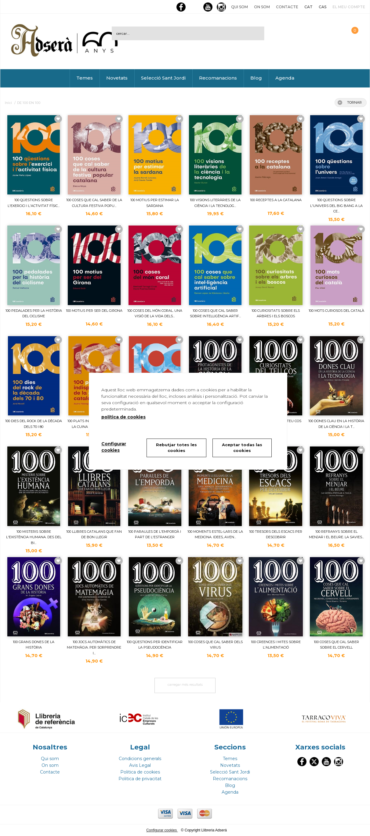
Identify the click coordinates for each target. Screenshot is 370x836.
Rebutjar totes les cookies (176, 447)
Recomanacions (218, 78)
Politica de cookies (140, 772)
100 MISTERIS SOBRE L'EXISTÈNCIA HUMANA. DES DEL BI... (33, 537)
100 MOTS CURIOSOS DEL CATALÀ (336, 310)
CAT (308, 7)
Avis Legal (140, 765)
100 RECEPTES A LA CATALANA (276, 200)
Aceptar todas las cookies (242, 447)
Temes (84, 78)
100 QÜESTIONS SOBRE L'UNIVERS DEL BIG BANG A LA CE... (336, 205)
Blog (256, 78)
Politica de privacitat (139, 778)
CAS (322, 7)
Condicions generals (140, 758)
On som (262, 7)
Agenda (284, 78)
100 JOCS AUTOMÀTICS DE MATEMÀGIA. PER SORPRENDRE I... (94, 647)
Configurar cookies (162, 830)
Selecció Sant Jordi (163, 78)
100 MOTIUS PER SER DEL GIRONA (94, 310)
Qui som (239, 7)
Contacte (287, 7)
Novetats (117, 78)
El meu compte (348, 7)
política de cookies (123, 417)
